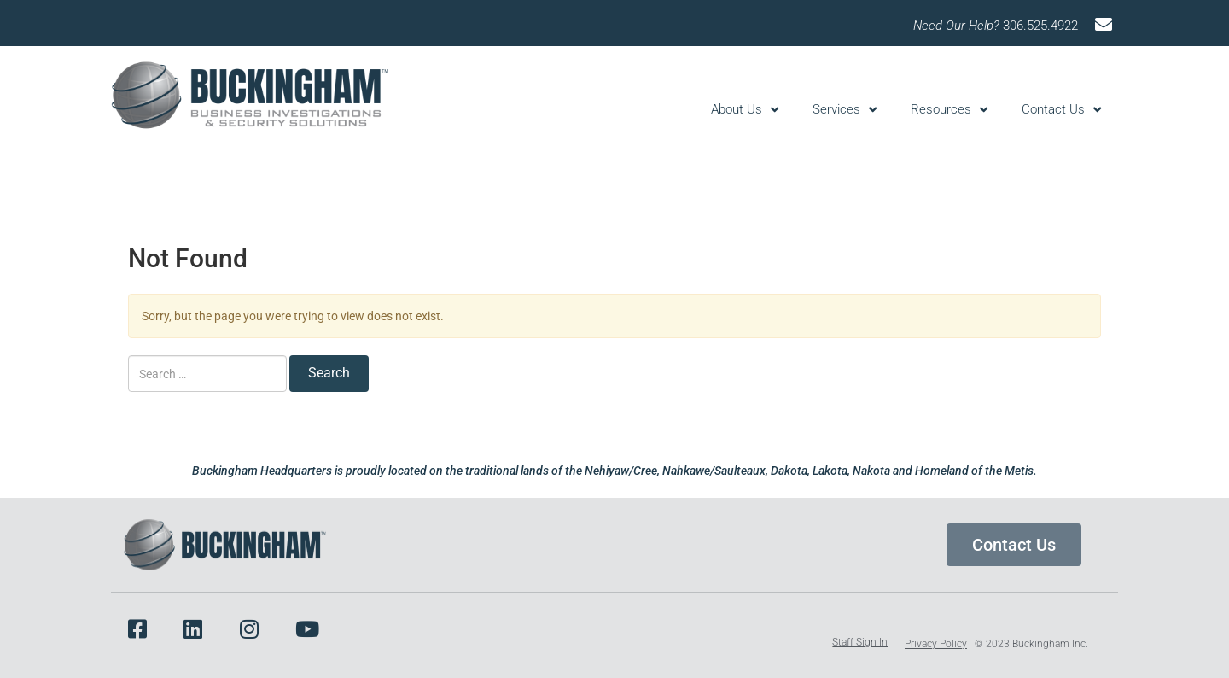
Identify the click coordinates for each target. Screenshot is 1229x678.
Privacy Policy (936, 644)
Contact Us (1061, 110)
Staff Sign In (860, 642)
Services (845, 110)
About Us (744, 110)
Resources (949, 110)
